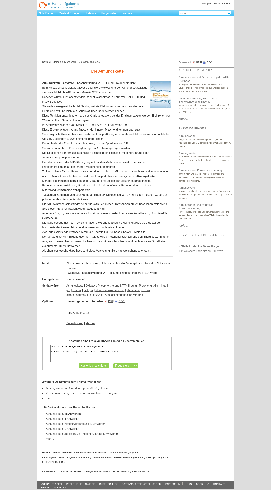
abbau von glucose (138, 290)
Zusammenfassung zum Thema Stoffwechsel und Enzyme (81, 393)
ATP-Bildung (129, 285)
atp (164, 285)
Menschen (70, 62)
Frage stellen (109, 13)
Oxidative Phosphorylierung (102, 285)
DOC (120, 301)
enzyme (98, 294)
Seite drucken (74, 323)
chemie (76, 290)
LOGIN (203, 3)
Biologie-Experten (123, 340)
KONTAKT (219, 484)
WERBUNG (60, 487)
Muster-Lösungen (70, 13)
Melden (90, 323)
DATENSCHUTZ (108, 484)
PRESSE (45, 487)
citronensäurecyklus (78, 294)
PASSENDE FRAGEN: (193, 128)
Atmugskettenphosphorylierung (124, 294)
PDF (109, 301)
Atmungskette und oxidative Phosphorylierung (74, 433)
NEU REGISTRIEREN (219, 3)
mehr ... (50, 398)
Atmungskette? (55, 413)
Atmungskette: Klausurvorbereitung (67, 423)
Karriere (127, 13)
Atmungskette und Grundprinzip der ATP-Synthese (77, 388)
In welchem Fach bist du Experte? (202, 250)
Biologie (57, 62)
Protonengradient (149, 285)
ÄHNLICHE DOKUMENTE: (195, 70)
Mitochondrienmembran (109, 290)
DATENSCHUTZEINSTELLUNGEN (141, 484)
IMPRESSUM (172, 484)
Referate (91, 13)
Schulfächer (46, 13)
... (184, 118)
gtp (68, 290)
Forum (90, 407)
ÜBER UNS (202, 484)
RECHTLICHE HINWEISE (80, 484)
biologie (88, 290)
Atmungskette (74, 285)
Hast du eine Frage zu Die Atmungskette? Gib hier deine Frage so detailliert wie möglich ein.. (106, 353)
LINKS (188, 484)
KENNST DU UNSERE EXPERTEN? (201, 235)
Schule (46, 62)
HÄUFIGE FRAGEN (51, 484)
